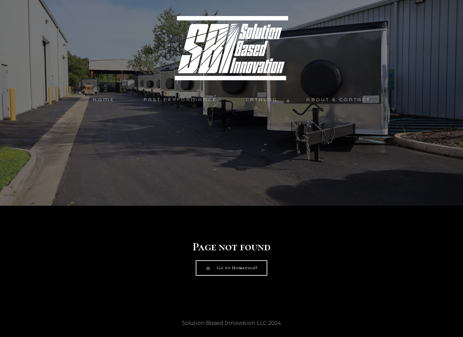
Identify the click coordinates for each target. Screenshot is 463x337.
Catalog (262, 99)
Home (104, 99)
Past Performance (180, 99)
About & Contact (338, 99)
